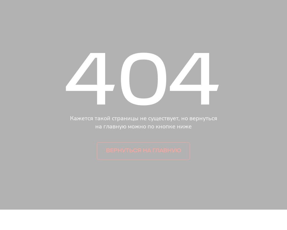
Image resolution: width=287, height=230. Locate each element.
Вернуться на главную (143, 151)
